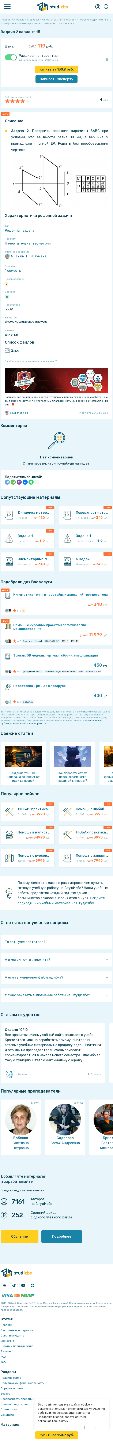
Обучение (19, 1236)
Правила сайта (11, 1377)
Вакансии (7, 1414)
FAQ (3, 1356)
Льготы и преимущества (17, 1346)
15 (7, 296)
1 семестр (13, 271)
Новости (6, 1325)
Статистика (9, 1409)
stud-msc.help (16, 413)
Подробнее (61, 1236)
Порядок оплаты (12, 1388)
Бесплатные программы (17, 1330)
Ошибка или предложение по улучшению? (31, 361)
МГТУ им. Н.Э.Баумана (25, 256)
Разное (6, 1351)
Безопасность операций (17, 1398)
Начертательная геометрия (28, 243)
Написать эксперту (56, 79)
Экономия (7, 1340)
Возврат (6, 1393)
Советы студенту (12, 1335)
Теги (4, 1362)
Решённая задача (19, 230)
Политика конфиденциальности (23, 1383)
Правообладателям (14, 1404)
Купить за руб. (56, 69)
